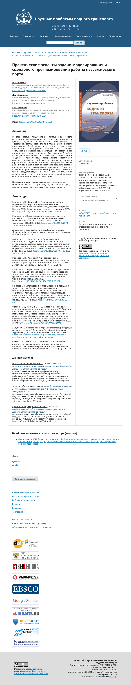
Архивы (100, 36)
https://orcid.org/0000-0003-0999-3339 (29, 90)
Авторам (44, 36)
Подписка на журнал (22, 519)
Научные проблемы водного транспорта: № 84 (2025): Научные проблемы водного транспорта (67, 442)
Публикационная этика (23, 500)
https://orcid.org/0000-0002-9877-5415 (29, 103)
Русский (16, 461)
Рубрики (16, 504)
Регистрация (106, 2)
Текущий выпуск (84, 36)
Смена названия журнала (25, 492)
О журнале (28, 36)
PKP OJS (113, 676)
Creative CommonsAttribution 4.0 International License (31, 672)
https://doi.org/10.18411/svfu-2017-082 (41, 300)
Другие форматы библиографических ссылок (94, 198)
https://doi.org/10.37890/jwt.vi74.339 (34, 121)
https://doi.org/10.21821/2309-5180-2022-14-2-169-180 (41, 252)
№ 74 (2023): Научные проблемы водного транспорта (61, 52)
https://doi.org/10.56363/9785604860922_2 (44, 323)
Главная (14, 36)
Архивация (17, 511)
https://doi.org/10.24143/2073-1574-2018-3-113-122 (40, 224)
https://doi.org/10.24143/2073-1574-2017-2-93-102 (36, 281)
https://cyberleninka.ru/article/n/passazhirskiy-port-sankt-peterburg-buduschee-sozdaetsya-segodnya (39, 335)
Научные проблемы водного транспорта (74, 18)
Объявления (115, 36)
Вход (118, 2)
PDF (85, 150)
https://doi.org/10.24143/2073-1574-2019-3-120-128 (41, 211)
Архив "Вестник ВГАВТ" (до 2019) (29, 523)
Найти (79, 43)
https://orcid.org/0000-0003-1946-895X (29, 116)
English (15, 465)
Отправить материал (25, 478)
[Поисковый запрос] (60, 43)
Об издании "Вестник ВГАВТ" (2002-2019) (32, 527)
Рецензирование (63, 36)
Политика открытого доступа (26, 496)
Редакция (17, 507)
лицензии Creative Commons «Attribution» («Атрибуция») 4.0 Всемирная (94, 255)
